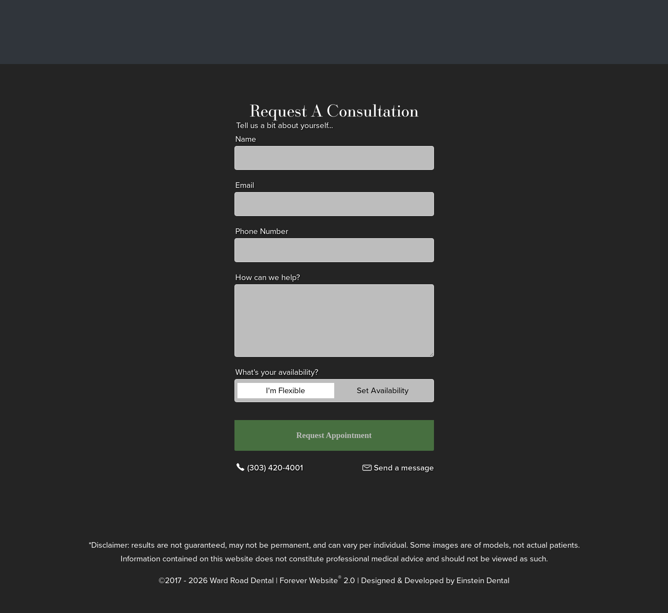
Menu (593, 32)
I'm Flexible (285, 390)
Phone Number (261, 231)
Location (494, 32)
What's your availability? (276, 372)
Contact (542, 32)
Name (245, 139)
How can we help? (267, 277)
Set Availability (382, 390)
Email (244, 185)
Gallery (377, 32)
